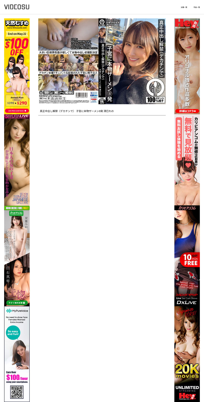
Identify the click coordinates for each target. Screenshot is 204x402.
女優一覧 (184, 7)
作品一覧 (196, 7)
